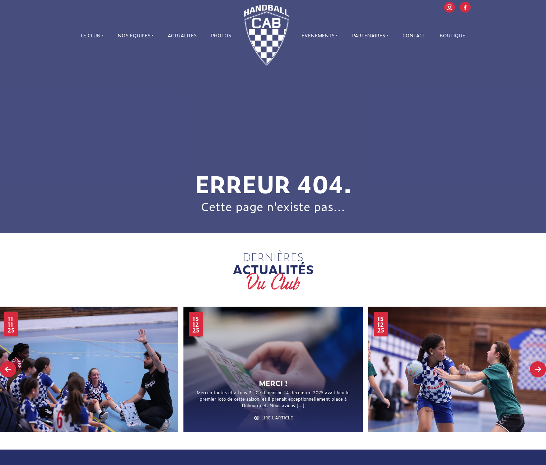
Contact (413, 35)
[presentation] (8, 369)
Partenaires (368, 35)
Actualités (182, 35)
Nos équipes (134, 35)
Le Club (90, 35)
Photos (221, 35)
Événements (318, 35)
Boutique (452, 35)
